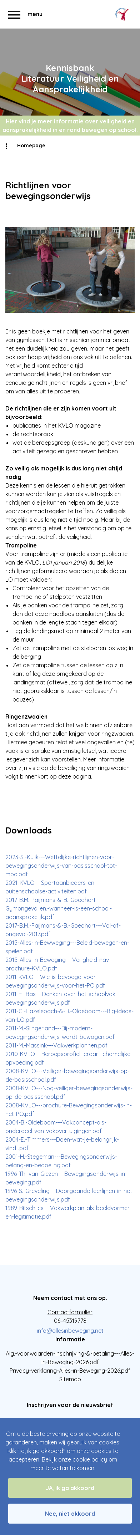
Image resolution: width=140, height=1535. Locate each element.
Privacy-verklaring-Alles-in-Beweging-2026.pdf (70, 1370)
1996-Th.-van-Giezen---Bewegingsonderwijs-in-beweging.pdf (66, 1178)
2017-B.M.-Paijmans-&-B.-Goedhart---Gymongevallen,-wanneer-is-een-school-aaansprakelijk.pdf (58, 908)
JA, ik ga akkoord (70, 1487)
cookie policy (89, 1459)
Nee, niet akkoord (70, 1513)
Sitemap (70, 1379)
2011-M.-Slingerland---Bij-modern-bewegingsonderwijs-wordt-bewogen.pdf (60, 1032)
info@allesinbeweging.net (70, 1330)
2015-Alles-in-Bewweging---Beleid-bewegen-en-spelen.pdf (67, 947)
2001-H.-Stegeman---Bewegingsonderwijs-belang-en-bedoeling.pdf (61, 1161)
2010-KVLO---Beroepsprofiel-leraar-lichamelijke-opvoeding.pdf (68, 1058)
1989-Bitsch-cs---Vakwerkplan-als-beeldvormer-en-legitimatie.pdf (68, 1212)
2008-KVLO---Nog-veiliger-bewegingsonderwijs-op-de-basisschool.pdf (68, 1092)
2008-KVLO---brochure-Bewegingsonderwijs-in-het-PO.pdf (68, 1109)
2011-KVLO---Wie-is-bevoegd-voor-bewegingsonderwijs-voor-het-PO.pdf (55, 981)
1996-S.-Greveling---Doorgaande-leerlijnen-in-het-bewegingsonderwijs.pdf (69, 1195)
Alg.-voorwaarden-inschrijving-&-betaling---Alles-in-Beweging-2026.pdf (70, 1358)
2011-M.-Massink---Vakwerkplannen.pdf (56, 1045)
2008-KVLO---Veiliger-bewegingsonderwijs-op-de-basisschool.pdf (67, 1075)
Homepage (31, 145)
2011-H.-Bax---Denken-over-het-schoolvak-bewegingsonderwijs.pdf (61, 998)
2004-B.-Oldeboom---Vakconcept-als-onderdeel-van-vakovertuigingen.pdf (55, 1126)
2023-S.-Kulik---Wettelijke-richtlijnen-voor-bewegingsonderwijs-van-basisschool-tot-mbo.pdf (61, 865)
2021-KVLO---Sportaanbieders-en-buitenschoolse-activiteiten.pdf (50, 887)
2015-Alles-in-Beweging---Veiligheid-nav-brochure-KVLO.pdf (58, 964)
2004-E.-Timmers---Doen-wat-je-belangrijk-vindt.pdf (62, 1144)
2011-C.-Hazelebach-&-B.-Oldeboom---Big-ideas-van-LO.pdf (69, 1015)
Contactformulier (70, 1312)
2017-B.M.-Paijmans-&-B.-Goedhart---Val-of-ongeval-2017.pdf (63, 930)
